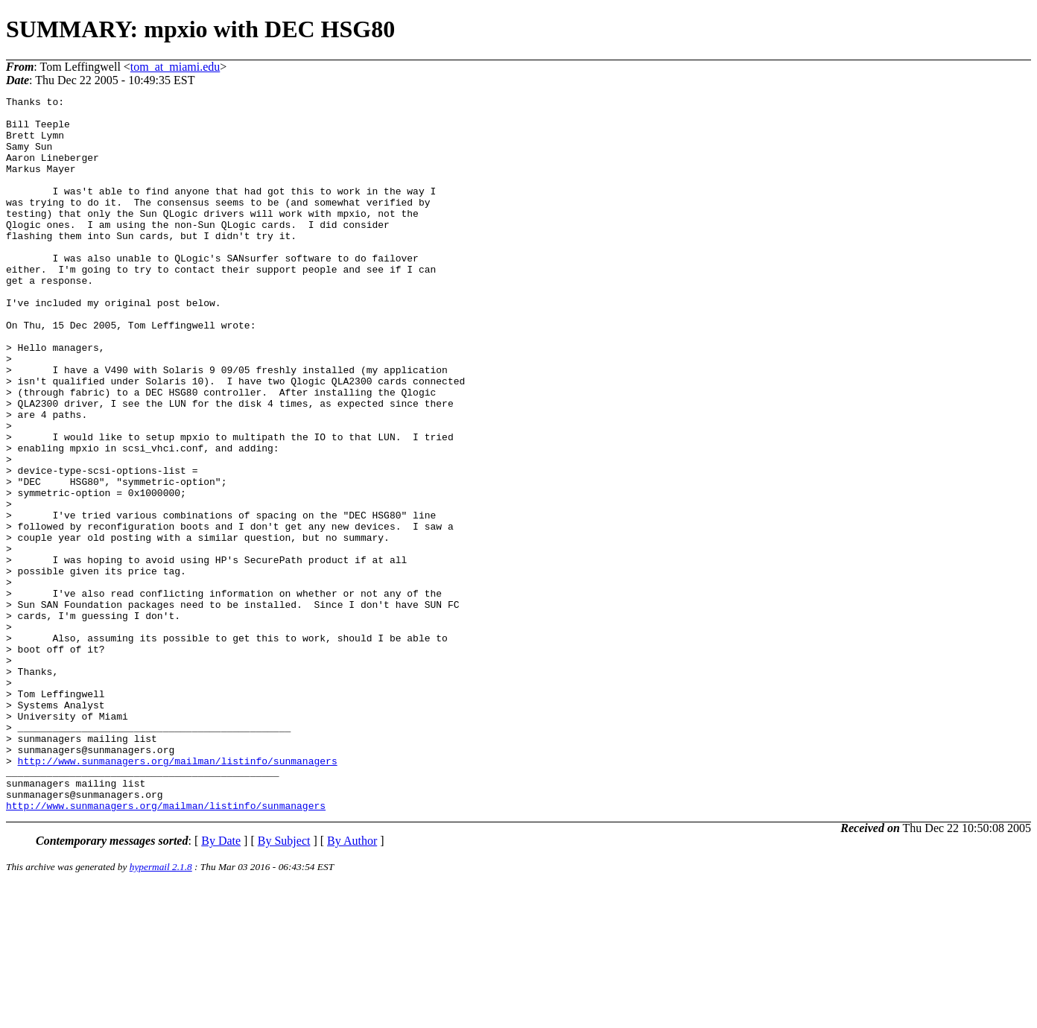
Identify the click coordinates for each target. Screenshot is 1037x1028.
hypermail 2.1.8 (161, 1009)
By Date (221, 983)
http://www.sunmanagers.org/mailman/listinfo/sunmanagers (177, 894)
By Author (352, 983)
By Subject (284, 983)
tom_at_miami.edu (175, 66)
